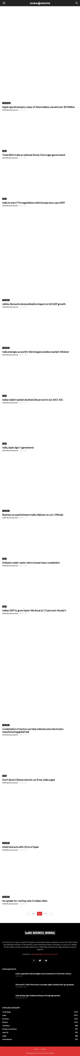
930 (33, 914)
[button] (77, 3)
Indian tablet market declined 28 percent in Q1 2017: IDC (32, 399)
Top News (6, 300)
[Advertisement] (40, 10)
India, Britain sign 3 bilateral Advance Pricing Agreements (37, 995)
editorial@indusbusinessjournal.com (44, 954)
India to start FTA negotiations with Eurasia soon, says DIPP (33, 202)
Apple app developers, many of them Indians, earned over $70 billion (38, 107)
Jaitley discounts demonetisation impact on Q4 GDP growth (34, 304)
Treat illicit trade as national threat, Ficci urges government (33, 154)
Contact (43, 1049)
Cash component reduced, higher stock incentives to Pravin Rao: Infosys (43, 973)
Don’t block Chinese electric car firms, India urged (28, 779)
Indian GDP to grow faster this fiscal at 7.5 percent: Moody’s (34, 610)
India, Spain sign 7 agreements (18, 447)
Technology (6, 103)
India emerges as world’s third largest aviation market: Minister (35, 351)
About (36, 1049)
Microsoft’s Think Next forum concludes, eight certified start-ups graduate (44, 984)
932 (45, 914)
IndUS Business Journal (10, 110)
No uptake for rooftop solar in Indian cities (24, 900)
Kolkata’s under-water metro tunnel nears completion (31, 562)
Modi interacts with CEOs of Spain (20, 847)
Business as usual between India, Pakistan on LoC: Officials (32, 514)
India (4, 151)
